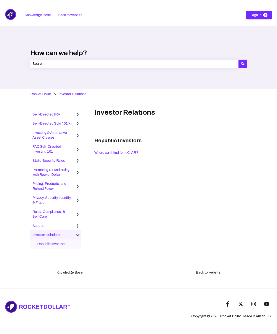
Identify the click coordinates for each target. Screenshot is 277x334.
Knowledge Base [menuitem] (69, 272)
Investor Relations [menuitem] (46, 235)
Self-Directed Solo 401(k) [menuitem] (52, 123)
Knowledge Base (38, 15)
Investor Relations (72, 94)
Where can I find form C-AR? (116, 152)
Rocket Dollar (40, 94)
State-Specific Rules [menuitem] (48, 160)
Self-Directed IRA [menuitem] (46, 114)
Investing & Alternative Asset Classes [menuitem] (49, 135)
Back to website (70, 15)
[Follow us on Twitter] (240, 304)
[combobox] (134, 64)
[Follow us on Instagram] (253, 304)
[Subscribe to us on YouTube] (266, 304)
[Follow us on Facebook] (227, 304)
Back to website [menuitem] (208, 272)
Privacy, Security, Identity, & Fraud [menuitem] (52, 200)
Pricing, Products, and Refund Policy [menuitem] (49, 186)
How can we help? (58, 53)
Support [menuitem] (38, 226)
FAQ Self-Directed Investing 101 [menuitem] (46, 149)
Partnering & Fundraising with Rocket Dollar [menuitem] (51, 172)
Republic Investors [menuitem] (51, 244)
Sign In (259, 15)
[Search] (242, 64)
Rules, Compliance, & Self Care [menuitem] (48, 214)
